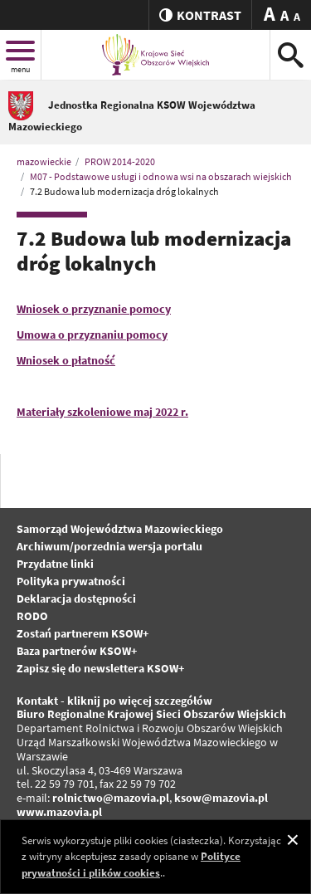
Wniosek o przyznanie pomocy (94, 308)
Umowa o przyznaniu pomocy (92, 334)
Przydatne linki (55, 563)
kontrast (200, 15)
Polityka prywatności (71, 581)
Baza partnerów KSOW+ (77, 650)
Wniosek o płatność (66, 360)
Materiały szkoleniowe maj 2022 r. (102, 411)
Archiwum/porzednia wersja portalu (109, 546)
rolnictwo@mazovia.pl (110, 797)
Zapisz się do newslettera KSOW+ (100, 668)
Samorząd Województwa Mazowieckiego (120, 528)
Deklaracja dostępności (76, 598)
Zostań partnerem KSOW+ (82, 633)
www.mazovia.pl (59, 811)
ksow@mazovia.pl (221, 797)
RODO (32, 615)
